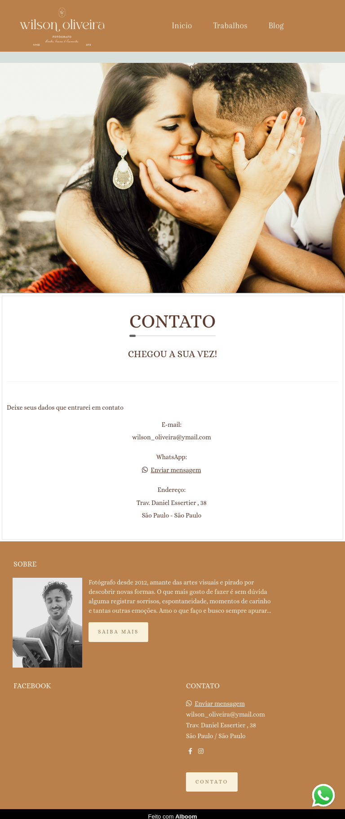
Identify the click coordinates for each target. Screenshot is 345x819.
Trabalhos (230, 25)
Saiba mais (118, 627)
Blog (276, 25)
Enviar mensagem (176, 470)
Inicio (182, 25)
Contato (211, 777)
